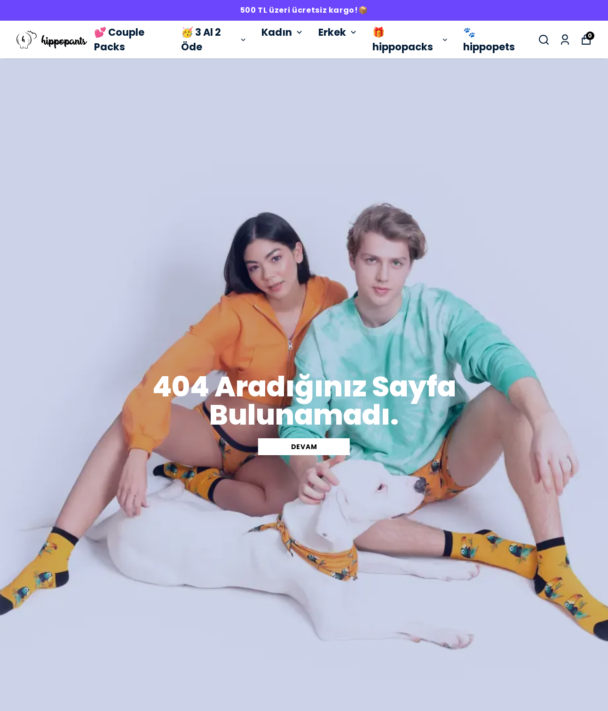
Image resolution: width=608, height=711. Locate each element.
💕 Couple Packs (119, 39)
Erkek (338, 32)
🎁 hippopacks (410, 39)
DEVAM (304, 446)
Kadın (282, 32)
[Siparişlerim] (565, 40)
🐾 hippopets (489, 39)
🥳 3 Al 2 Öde (214, 39)
